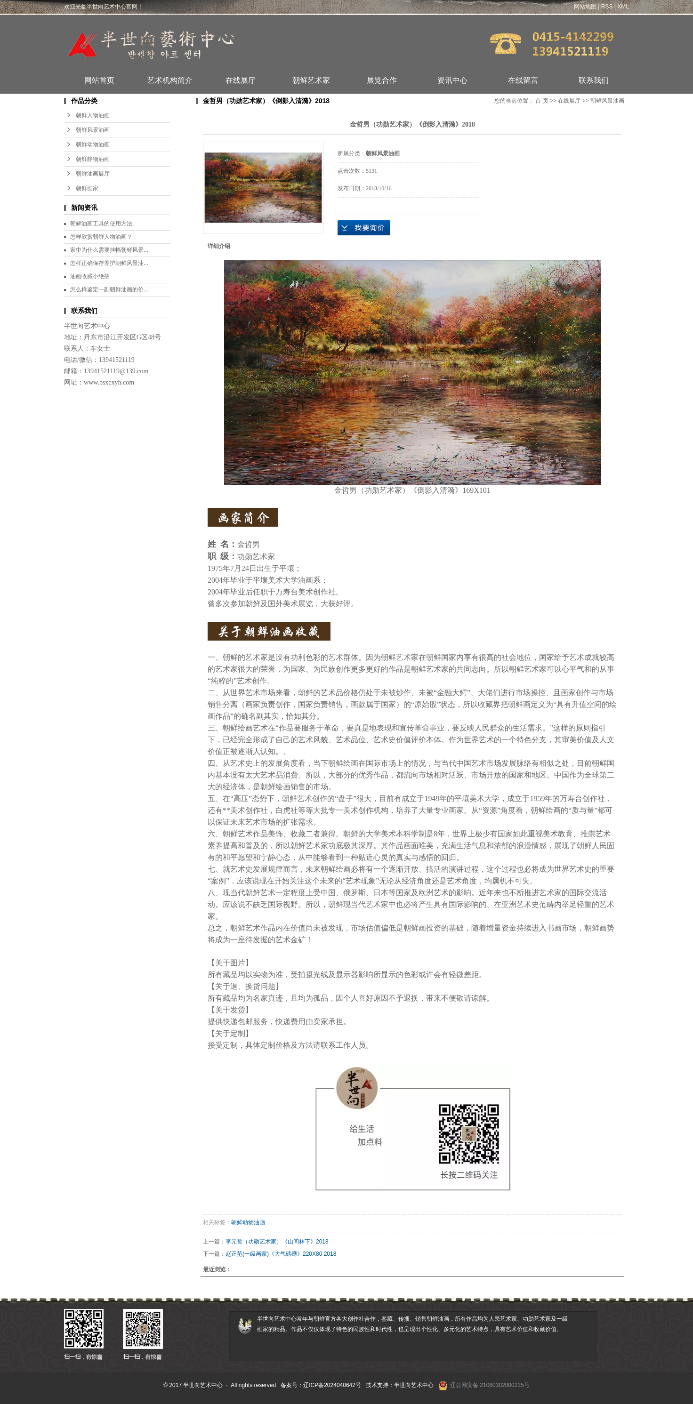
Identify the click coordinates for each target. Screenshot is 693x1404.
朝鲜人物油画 (93, 115)
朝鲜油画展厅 (93, 173)
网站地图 (585, 6)
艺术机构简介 (170, 80)
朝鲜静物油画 (93, 159)
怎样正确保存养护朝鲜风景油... (109, 263)
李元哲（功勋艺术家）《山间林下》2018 (277, 1241)
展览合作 (382, 80)
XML (623, 6)
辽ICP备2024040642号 (332, 1385)
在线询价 (364, 227)
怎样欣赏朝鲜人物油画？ (101, 236)
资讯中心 (452, 80)
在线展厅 (241, 80)
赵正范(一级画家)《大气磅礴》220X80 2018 (281, 1254)
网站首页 (99, 80)
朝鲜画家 (87, 188)
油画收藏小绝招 (90, 276)
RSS (607, 6)
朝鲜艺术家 (311, 80)
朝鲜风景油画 (93, 130)
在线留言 (523, 80)
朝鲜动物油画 (93, 144)
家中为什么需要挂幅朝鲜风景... (109, 250)
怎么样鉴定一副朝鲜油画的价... (109, 289)
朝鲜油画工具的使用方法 (101, 223)
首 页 (541, 100)
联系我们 (594, 80)
